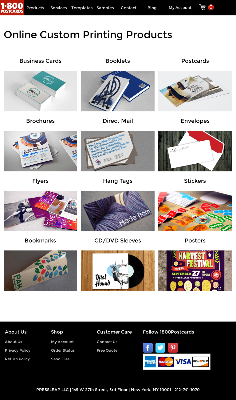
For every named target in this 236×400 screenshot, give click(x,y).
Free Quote (107, 350)
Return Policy (17, 359)
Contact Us (107, 341)
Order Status (63, 350)
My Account (180, 7)
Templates (82, 7)
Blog (152, 7)
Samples (105, 7)
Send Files (60, 359)
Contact (128, 7)
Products (35, 7)
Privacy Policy (17, 350)
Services (58, 7)
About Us (13, 341)
